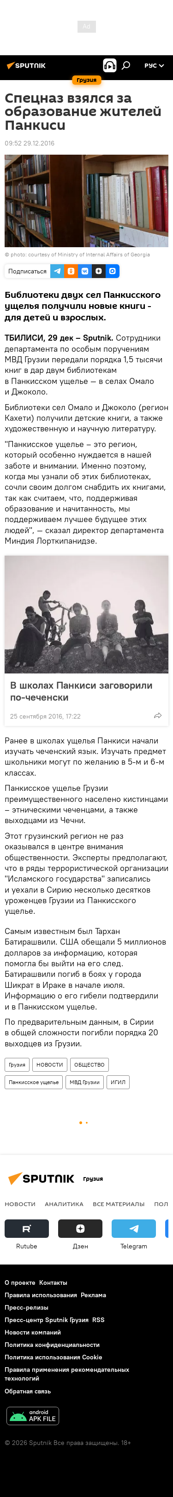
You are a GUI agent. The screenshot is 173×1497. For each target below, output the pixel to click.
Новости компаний (33, 1332)
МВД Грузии (85, 1082)
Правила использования (41, 1295)
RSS (98, 1320)
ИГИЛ (118, 1082)
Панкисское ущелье (34, 1082)
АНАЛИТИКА (64, 1204)
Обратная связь (28, 1391)
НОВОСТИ (49, 1064)
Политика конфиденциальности (52, 1344)
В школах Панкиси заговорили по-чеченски (81, 691)
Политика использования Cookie (53, 1357)
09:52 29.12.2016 (29, 143)
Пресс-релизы (26, 1307)
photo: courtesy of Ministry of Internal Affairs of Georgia (80, 254)
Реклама (93, 1295)
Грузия (17, 1064)
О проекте (20, 1282)
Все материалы (119, 1204)
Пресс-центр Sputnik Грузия (47, 1320)
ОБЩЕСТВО (89, 1064)
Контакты (53, 1282)
